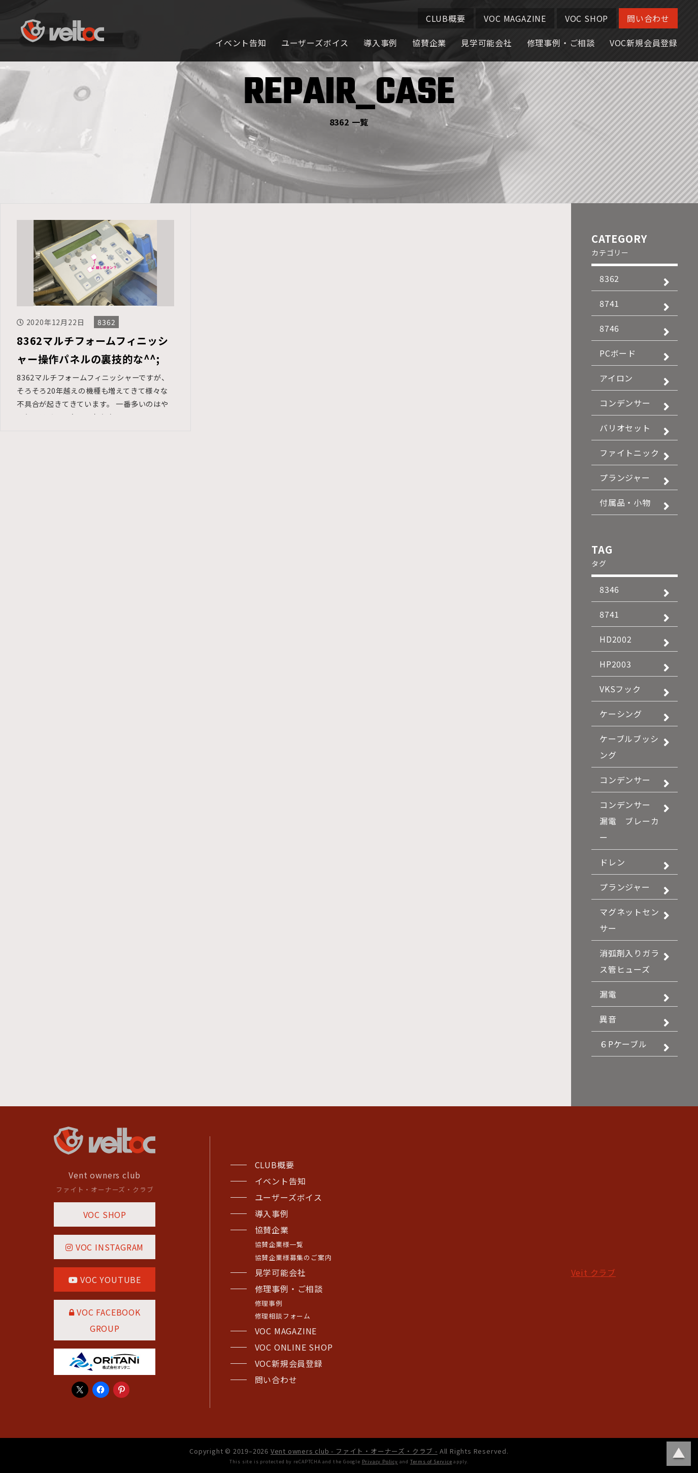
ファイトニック (629, 452)
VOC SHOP (586, 18)
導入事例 (380, 43)
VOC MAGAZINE (515, 18)
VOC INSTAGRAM (104, 1247)
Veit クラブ (593, 1272)
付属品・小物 (625, 502)
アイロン (616, 378)
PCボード (618, 353)
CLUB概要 (446, 18)
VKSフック (620, 689)
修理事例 (269, 1303)
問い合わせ (648, 18)
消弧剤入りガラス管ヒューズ (629, 961)
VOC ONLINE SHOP (294, 1347)
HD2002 (616, 639)
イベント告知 (241, 43)
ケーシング (621, 714)
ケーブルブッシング (629, 746)
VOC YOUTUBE (105, 1279)
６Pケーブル (623, 1044)
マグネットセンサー (629, 920)
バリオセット (625, 428)
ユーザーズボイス (315, 43)
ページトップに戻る (679, 1454)
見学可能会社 (486, 43)
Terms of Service (431, 1461)
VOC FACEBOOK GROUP (105, 1320)
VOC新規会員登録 (644, 43)
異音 (608, 1019)
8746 (609, 328)
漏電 (608, 994)
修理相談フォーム (283, 1316)
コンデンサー (625, 403)
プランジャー (625, 477)
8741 (609, 303)
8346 (609, 589)
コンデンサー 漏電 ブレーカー (629, 820)
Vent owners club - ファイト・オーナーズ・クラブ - (354, 1451)
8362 (106, 322)
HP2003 (615, 664)
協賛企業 (429, 43)
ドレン (612, 862)
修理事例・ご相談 (561, 43)
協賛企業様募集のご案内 (293, 1257)
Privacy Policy (380, 1461)
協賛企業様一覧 (279, 1244)
